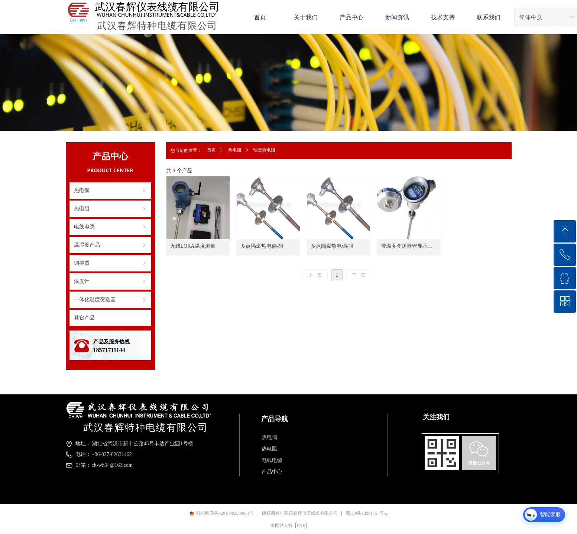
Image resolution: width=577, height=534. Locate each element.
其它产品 (84, 317)
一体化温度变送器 (110, 299)
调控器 (110, 263)
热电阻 (110, 208)
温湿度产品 (110, 245)
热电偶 (110, 190)
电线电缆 (110, 227)
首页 (211, 150)
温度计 (110, 281)
